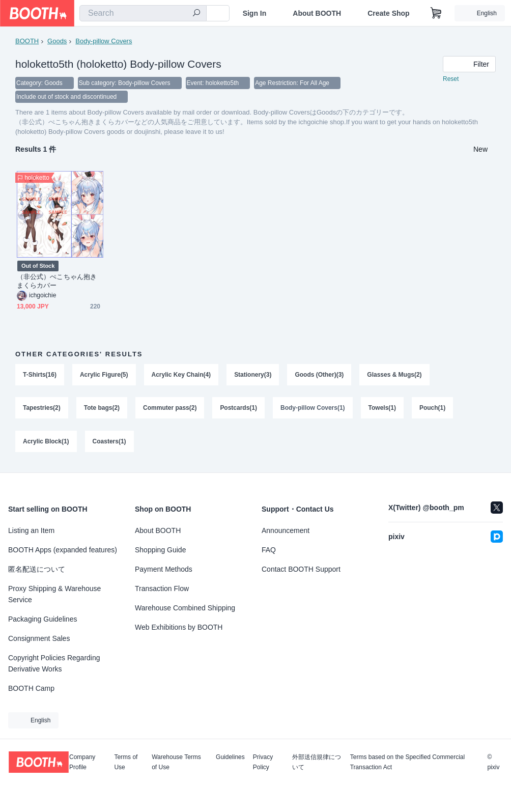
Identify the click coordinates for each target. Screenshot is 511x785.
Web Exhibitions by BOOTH (178, 627)
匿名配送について (36, 569)
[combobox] (143, 13)
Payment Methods (163, 569)
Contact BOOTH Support (301, 569)
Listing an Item (31, 530)
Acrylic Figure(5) (104, 375)
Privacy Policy (263, 762)
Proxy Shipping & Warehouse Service (54, 594)
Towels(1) (382, 409)
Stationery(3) (252, 375)
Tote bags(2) (102, 409)
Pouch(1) (432, 409)
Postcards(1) (239, 409)
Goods (57, 41)
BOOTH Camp (31, 688)
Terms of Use (125, 762)
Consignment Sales (39, 638)
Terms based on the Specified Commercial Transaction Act (407, 762)
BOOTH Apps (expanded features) (62, 550)
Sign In (255, 13)
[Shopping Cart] (436, 13)
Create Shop (388, 13)
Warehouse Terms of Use (176, 762)
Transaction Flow (162, 588)
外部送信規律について (316, 762)
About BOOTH (317, 13)
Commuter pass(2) (169, 409)
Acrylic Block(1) (46, 442)
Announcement (285, 530)
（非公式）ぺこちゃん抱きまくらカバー (57, 282)
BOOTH (27, 41)
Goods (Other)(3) (319, 375)
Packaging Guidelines (42, 619)
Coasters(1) (109, 442)
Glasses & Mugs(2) (394, 375)
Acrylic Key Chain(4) (181, 375)
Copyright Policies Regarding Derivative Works (54, 663)
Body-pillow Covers (103, 41)
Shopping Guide (160, 550)
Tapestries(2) (42, 409)
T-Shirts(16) (39, 375)
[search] (196, 14)
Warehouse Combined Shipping (185, 608)
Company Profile (82, 762)
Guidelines (230, 757)
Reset (451, 79)
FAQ (269, 550)
